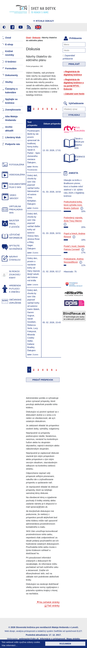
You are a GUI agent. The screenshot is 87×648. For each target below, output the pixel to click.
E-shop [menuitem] (9, 44)
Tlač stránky (53, 605)
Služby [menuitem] (9, 82)
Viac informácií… (10, 645)
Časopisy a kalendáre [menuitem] (11, 90)
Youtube (20, 27)
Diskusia (36, 38)
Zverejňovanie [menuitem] (13, 109)
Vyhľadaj (74, 115)
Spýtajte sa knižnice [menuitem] (11, 101)
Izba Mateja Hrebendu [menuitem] (11, 118)
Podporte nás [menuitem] (12, 144)
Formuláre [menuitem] (11, 68)
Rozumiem (65, 644)
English (38, 27)
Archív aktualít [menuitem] (9, 129)
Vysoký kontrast (4, 27)
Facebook (12, 27)
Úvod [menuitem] (8, 37)
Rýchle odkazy (43, 21)
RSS (29, 27)
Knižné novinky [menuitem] (9, 53)
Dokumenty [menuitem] (11, 75)
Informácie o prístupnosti (52, 639)
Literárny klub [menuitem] (13, 137)
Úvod (28, 38)
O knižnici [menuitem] (10, 61)
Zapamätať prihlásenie (69, 57)
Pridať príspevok (42, 380)
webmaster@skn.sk (29, 639)
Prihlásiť (74, 64)
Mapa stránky (73, 639)
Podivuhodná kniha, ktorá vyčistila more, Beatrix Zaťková (73, 205)
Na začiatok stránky (49, 602)
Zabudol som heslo (74, 94)
